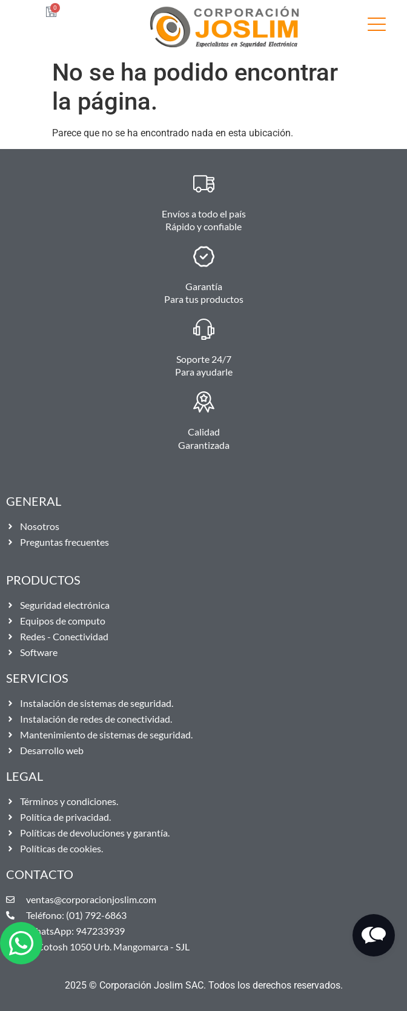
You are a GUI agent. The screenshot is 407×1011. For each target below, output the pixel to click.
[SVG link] (377, 26)
